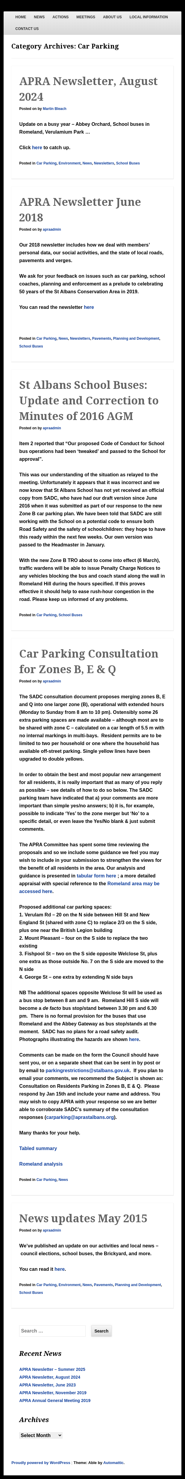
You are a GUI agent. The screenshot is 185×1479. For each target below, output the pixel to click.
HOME (20, 17)
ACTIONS (60, 17)
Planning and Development (136, 338)
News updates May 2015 (83, 1218)
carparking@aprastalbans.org (80, 1117)
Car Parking (47, 163)
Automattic (113, 1462)
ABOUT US (112, 17)
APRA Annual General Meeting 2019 (54, 1400)
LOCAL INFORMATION (149, 17)
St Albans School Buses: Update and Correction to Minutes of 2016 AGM (89, 401)
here (37, 147)
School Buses (128, 163)
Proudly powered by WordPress (40, 1462)
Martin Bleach (54, 109)
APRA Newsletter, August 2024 (49, 1377)
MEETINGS (85, 17)
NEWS (39, 17)
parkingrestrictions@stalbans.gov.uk (87, 1070)
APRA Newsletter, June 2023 (47, 1385)
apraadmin (52, 229)
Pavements (101, 338)
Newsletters (104, 163)
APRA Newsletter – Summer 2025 (52, 1369)
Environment (70, 163)
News (87, 163)
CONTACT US (27, 29)
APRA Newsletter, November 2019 (52, 1392)
